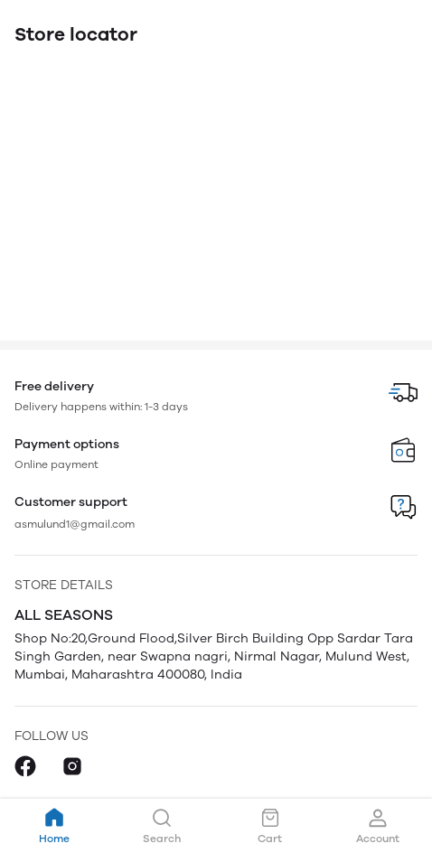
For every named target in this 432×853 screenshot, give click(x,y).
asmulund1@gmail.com (74, 524)
